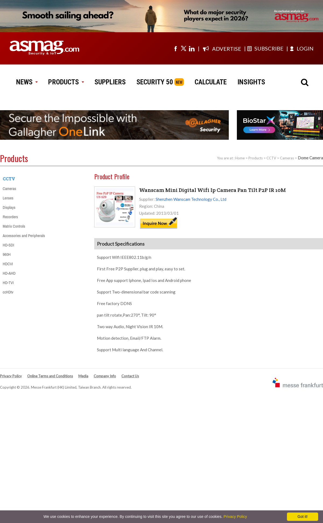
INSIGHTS (251, 82)
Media (83, 376)
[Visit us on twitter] (183, 48)
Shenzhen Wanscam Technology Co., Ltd (191, 199)
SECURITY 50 (154, 82)
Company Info (105, 376)
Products (255, 158)
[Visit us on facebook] (175, 48)
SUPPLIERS (110, 82)
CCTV (271, 158)
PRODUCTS (66, 82)
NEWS (26, 82)
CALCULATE (211, 82)
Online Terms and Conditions (50, 376)
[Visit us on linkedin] (191, 48)
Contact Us (130, 376)
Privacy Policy (11, 376)
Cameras (287, 158)
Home (240, 158)
